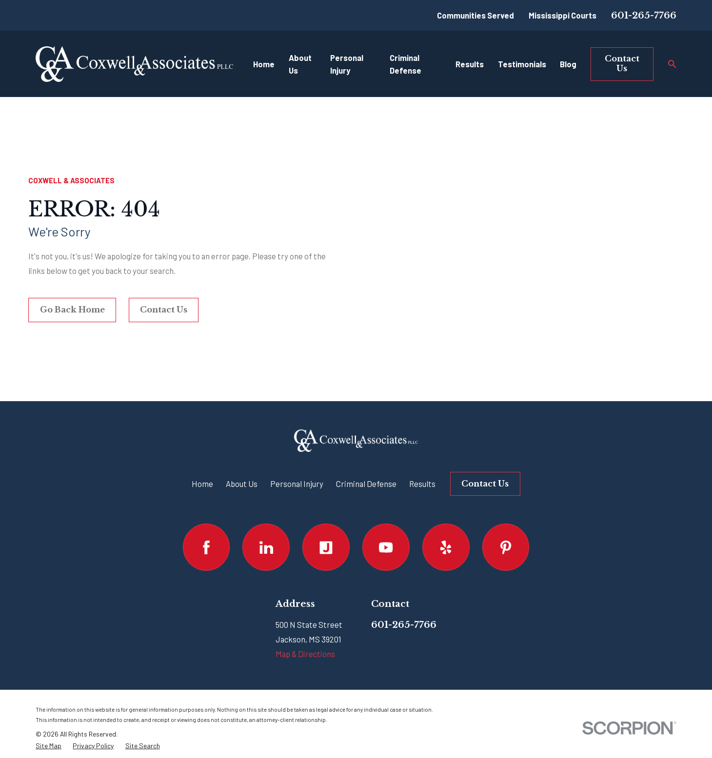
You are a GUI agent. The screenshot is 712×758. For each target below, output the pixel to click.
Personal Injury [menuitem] (346, 64)
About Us (241, 483)
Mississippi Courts (562, 15)
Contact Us (622, 63)
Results (422, 483)
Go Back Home (72, 309)
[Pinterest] (506, 547)
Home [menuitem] (264, 64)
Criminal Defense (366, 483)
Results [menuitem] (469, 64)
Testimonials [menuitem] (522, 64)
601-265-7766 (643, 15)
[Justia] (326, 547)
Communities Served (475, 15)
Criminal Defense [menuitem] (405, 64)
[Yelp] (446, 547)
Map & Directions (305, 654)
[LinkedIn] (266, 547)
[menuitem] (48, 745)
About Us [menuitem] (300, 64)
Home (202, 483)
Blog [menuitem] (568, 64)
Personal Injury (296, 483)
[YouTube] (386, 547)
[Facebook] (206, 547)
